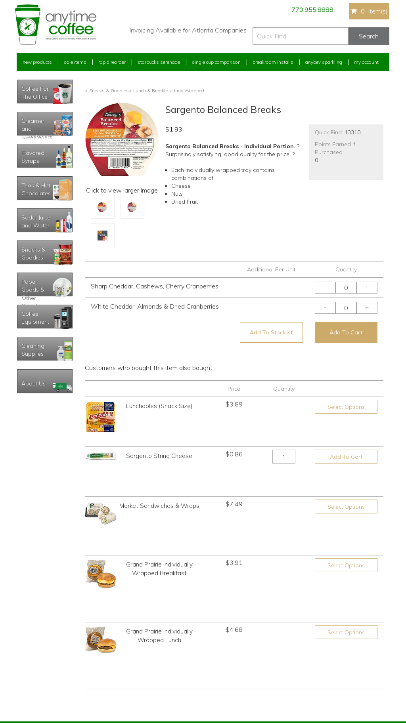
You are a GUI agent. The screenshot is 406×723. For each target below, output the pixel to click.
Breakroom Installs (273, 62)
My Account (366, 62)
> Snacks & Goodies (107, 90)
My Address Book (36, 658)
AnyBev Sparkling (129, 688)
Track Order (29, 688)
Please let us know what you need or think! (264, 648)
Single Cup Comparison (216, 62)
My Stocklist (29, 673)
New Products (37, 62)
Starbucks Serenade (159, 62)
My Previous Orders (38, 643)
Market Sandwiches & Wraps (159, 465)
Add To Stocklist (271, 332)
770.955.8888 (312, 9)
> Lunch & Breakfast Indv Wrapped (166, 90)
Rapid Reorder (112, 62)
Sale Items (75, 62)
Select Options (346, 406)
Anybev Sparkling (323, 62)
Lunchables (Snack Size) (159, 406)
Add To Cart (345, 332)
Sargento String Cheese (159, 446)
